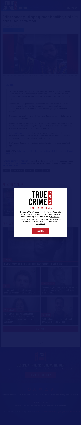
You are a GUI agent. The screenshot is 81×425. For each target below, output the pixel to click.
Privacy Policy (55, 217)
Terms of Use (51, 212)
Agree (40, 230)
